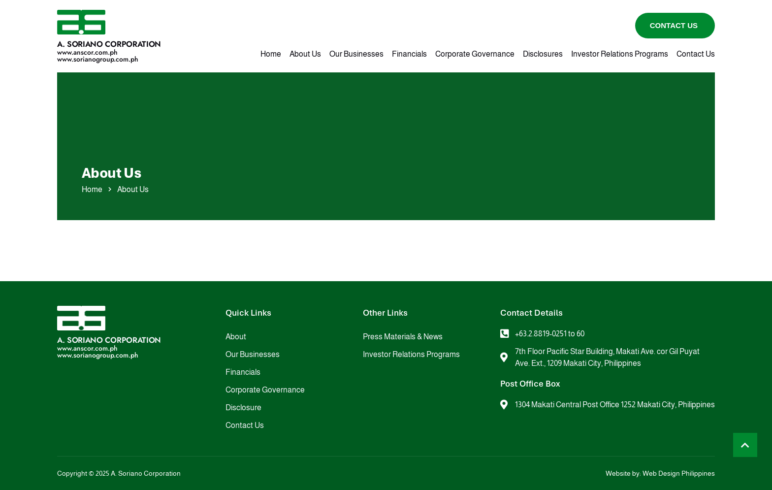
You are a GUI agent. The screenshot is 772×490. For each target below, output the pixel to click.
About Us (305, 54)
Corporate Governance (475, 54)
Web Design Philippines (679, 473)
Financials (409, 54)
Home (270, 54)
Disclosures (543, 54)
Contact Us (695, 54)
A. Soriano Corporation (109, 44)
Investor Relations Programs (619, 54)
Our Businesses (356, 54)
